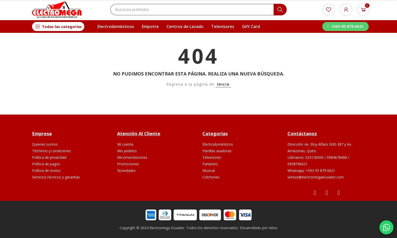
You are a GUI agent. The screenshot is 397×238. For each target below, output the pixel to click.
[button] (345, 26)
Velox (273, 227)
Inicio (223, 84)
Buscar (280, 9)
